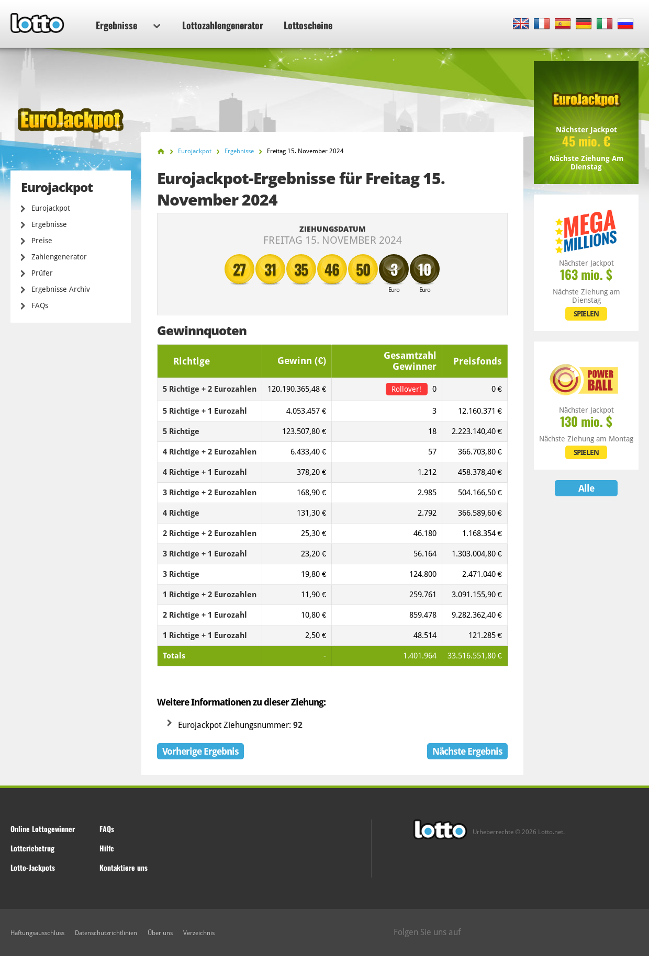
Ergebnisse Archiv (60, 289)
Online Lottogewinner (42, 828)
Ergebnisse (128, 25)
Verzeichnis (199, 933)
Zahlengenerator (59, 257)
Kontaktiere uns (123, 867)
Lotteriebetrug (32, 848)
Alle (586, 488)
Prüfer (42, 273)
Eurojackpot (50, 208)
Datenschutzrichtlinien (106, 933)
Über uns (160, 933)
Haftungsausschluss (37, 933)
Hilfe (106, 848)
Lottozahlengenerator (222, 25)
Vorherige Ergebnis (200, 751)
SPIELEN (586, 314)
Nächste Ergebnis (467, 751)
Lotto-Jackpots (32, 867)
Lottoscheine (308, 25)
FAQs (39, 305)
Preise (41, 240)
